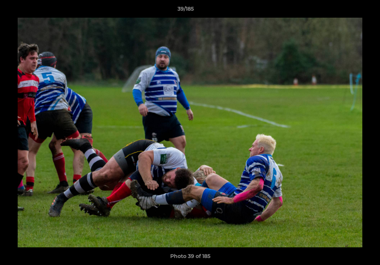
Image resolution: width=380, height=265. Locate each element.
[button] (349, 10)
